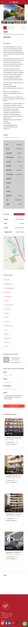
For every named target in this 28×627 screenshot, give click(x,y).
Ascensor (8, 292)
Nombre (5, 372)
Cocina (7, 301)
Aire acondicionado (10, 288)
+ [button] (5, 238)
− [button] (5, 241)
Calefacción (8, 296)
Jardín (7, 317)
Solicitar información (14, 406)
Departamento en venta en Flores (14, 476)
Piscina (7, 342)
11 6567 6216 (15, 360)
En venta (5, 32)
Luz (6, 330)
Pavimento (8, 338)
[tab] (5, 28)
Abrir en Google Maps (19, 214)
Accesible (8, 280)
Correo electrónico (7, 386)
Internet (7, 313)
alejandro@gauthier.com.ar (16, 362)
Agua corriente (9, 284)
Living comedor (9, 326)
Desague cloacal (9, 305)
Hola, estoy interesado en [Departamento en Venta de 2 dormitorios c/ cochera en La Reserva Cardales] (14, 399)
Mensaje (5, 393)
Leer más (3, 612)
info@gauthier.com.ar (7, 616)
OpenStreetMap (17, 269)
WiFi (6, 347)
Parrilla (7, 334)
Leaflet (11, 269)
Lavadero (8, 322)
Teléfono (5, 379)
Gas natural (8, 309)
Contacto (3, 621)
